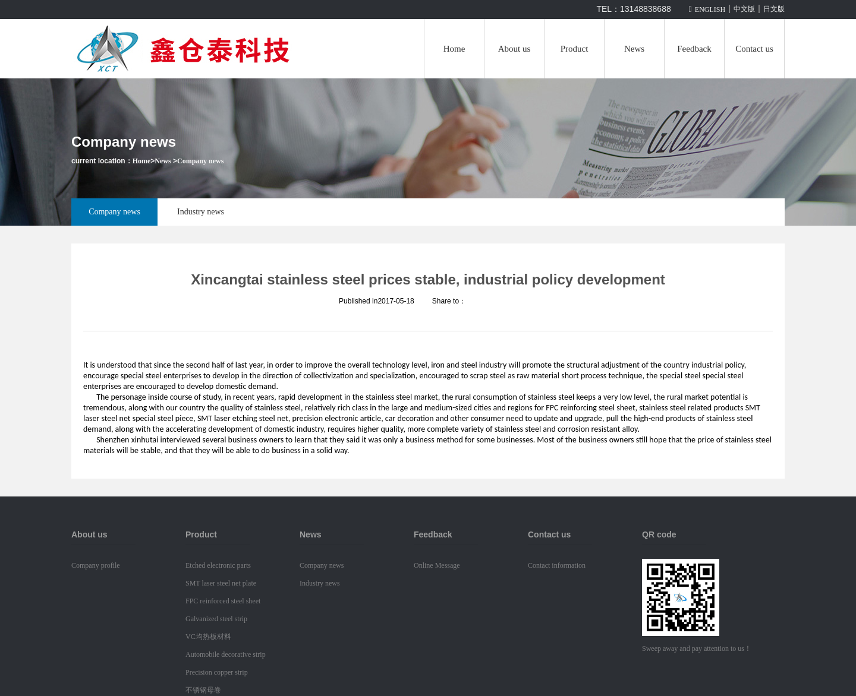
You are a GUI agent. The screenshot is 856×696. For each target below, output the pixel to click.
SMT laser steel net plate (220, 583)
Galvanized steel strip (216, 619)
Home (454, 48)
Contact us (754, 48)
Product (574, 48)
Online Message (437, 565)
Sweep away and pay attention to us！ (696, 648)
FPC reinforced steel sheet (222, 601)
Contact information (557, 565)
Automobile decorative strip (225, 654)
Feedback (694, 48)
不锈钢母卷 (203, 690)
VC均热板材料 (208, 636)
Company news (200, 161)
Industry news (200, 211)
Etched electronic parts (218, 565)
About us (514, 48)
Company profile (95, 565)
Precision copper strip (216, 672)
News (634, 48)
